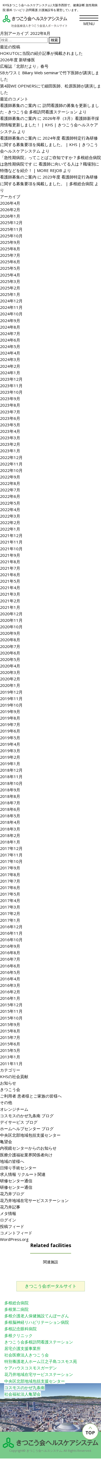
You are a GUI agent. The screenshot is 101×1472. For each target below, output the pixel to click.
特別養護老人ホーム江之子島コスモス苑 (40, 1361)
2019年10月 (11, 705)
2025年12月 (11, 222)
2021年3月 (10, 594)
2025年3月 (10, 281)
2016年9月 (10, 946)
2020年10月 (11, 626)
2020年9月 (10, 633)
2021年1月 (10, 607)
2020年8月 (10, 639)
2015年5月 (10, 1050)
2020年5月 (10, 659)
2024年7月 (10, 333)
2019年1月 (10, 763)
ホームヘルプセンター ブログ (27, 1128)
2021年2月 (10, 600)
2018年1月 (10, 842)
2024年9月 (10, 320)
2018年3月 (10, 829)
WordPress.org (14, 1239)
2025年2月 (10, 288)
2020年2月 (10, 678)
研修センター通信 (16, 1180)
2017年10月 (11, 861)
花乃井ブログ (12, 1193)
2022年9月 (10, 477)
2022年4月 (10, 509)
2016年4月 (10, 978)
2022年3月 (10, 516)
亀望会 (6, 1141)
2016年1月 (10, 998)
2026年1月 (10, 216)
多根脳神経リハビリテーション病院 (36, 1322)
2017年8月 (10, 874)
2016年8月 (10, 952)
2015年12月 (11, 1004)
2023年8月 (10, 405)
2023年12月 (11, 379)
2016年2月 (10, 991)
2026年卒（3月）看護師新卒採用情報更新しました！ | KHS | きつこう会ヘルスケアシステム (49, 125)
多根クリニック (18, 1335)
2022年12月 (11, 457)
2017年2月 (10, 913)
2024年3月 (10, 359)
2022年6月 (10, 496)
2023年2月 (10, 444)
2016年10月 (11, 939)
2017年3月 (10, 907)
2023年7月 (10, 411)
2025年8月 (10, 248)
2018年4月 (10, 822)
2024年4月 (10, 353)
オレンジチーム (14, 1109)
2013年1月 (10, 1056)
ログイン (8, 1220)
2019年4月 (10, 744)
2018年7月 (10, 802)
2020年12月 (11, 613)
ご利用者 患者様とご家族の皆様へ (31, 1096)
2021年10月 (11, 548)
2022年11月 (11, 464)
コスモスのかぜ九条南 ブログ (27, 1115)
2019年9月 (10, 711)
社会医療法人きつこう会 (26, 1355)
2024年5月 (10, 346)
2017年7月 (10, 881)
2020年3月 (10, 672)
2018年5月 (10, 815)
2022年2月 (10, 522)
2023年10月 (11, 392)
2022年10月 (11, 470)
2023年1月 (10, 450)
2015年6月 (10, 1043)
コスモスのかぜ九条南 (24, 1387)
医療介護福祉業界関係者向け (26, 1154)
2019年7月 (10, 724)
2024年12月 (11, 300)
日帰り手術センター (18, 1167)
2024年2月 (10, 366)
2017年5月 (10, 894)
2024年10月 (11, 313)
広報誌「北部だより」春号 (24, 66)
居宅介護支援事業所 (22, 1348)
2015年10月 (11, 1018)
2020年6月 (10, 653)
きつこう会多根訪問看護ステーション (38, 1342)
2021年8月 (10, 561)
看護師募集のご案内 (18, 105)
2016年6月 (10, 965)
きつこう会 (10, 1089)
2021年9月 (10, 555)
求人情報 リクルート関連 (23, 1174)
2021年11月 (11, 542)
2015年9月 (10, 1024)
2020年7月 (10, 646)
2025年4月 (10, 275)
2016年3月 (10, 985)
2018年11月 (11, 776)
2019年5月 (10, 737)
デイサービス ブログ (18, 1122)
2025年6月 (10, 261)
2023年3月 (10, 437)
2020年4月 (10, 666)
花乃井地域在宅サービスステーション (34, 1200)
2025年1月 (10, 294)
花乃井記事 (10, 1207)
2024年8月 (10, 327)
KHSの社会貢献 (14, 1076)
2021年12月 (11, 535)
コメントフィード (16, 1232)
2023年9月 (10, 398)
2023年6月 (10, 418)
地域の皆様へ (12, 1161)
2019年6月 (10, 731)
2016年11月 (11, 933)
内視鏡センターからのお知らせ (28, 1148)
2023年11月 (11, 385)
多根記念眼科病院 (20, 1328)
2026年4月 (10, 203)
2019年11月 (11, 698)
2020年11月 (11, 620)
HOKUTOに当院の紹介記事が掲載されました (41, 53)
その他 (6, 1102)
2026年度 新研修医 (17, 59)
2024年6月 (10, 340)
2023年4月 (10, 431)
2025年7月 (10, 255)
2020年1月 (10, 685)
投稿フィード (12, 1226)
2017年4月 (10, 900)
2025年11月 (11, 229)
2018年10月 (11, 783)
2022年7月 (10, 489)
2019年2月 (10, 757)
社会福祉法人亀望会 (22, 1394)
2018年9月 (10, 789)
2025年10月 (11, 235)
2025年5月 (10, 268)
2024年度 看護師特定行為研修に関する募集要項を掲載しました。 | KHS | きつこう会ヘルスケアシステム (49, 144)
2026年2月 (10, 209)
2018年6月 (10, 809)
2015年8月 (10, 1031)
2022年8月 (10, 483)
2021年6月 (10, 574)
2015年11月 (11, 1011)
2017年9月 (10, 867)
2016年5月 (10, 972)
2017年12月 (11, 848)
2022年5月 (10, 503)
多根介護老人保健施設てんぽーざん (36, 1315)
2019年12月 (11, 692)
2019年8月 (10, 718)
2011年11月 (11, 1063)
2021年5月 (10, 581)
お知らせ (8, 1083)
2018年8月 (10, 796)
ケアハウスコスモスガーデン (30, 1367)
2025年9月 (10, 242)
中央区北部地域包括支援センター (30, 1135)
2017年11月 (11, 854)
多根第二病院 (16, 1309)
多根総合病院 (16, 1302)
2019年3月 (10, 750)
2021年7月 (10, 568)
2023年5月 (10, 424)
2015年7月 (10, 1037)
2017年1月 (10, 920)
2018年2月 (10, 835)
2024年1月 (10, 372)
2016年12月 (11, 926)
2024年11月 (11, 307)
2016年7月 (10, 959)
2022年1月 (10, 529)
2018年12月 (11, 770)
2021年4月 (10, 587)
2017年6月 (10, 887)
